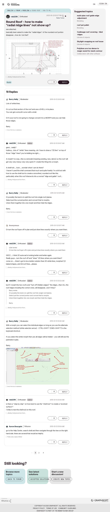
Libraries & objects (83, 37)
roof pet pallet (83, 25)
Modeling (80, 21)
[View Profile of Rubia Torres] (60, 18)
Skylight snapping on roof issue (90, 41)
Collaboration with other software (88, 54)
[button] (37, 56)
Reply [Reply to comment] (64, 135)
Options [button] (68, 11)
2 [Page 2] (38, 453)
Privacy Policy (39, 508)
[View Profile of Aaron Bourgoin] (15, 426)
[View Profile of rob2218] (14, 17)
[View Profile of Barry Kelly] (13, 99)
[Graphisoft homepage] (99, 501)
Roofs (9, 82)
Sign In (103, 4)
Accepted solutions (39, 479)
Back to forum (14, 479)
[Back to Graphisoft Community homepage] (14, 4)
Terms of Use (51, 508)
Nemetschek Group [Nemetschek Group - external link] (66, 511)
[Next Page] (43, 453)
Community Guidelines (67, 508)
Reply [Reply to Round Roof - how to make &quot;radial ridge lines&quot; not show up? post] (64, 82)
